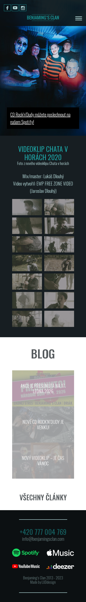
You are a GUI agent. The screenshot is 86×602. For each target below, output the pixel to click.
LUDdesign (49, 582)
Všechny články (43, 497)
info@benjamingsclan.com (43, 538)
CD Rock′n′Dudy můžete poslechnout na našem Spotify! (40, 118)
